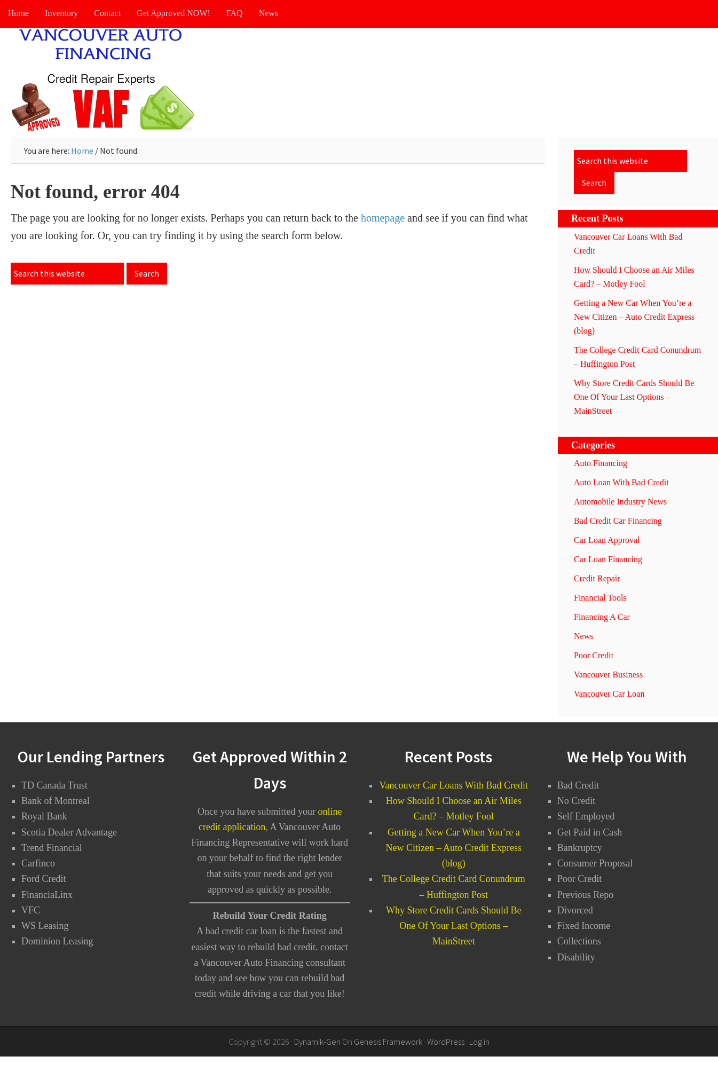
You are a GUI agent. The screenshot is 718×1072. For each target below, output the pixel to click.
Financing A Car (602, 616)
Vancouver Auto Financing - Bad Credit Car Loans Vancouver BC (107, 80)
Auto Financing (600, 463)
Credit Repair (597, 578)
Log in (479, 1041)
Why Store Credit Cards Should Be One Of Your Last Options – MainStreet (634, 397)
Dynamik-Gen (317, 1041)
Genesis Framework (388, 1041)
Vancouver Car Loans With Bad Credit (454, 785)
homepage (383, 218)
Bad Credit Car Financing (618, 520)
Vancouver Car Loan (609, 693)
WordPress (445, 1041)
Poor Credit (593, 655)
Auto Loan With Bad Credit (621, 482)
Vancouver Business (608, 674)
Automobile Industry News (620, 501)
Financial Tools (600, 597)
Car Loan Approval (607, 540)
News (583, 636)
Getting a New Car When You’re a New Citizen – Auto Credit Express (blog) (634, 316)
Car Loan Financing (608, 559)
